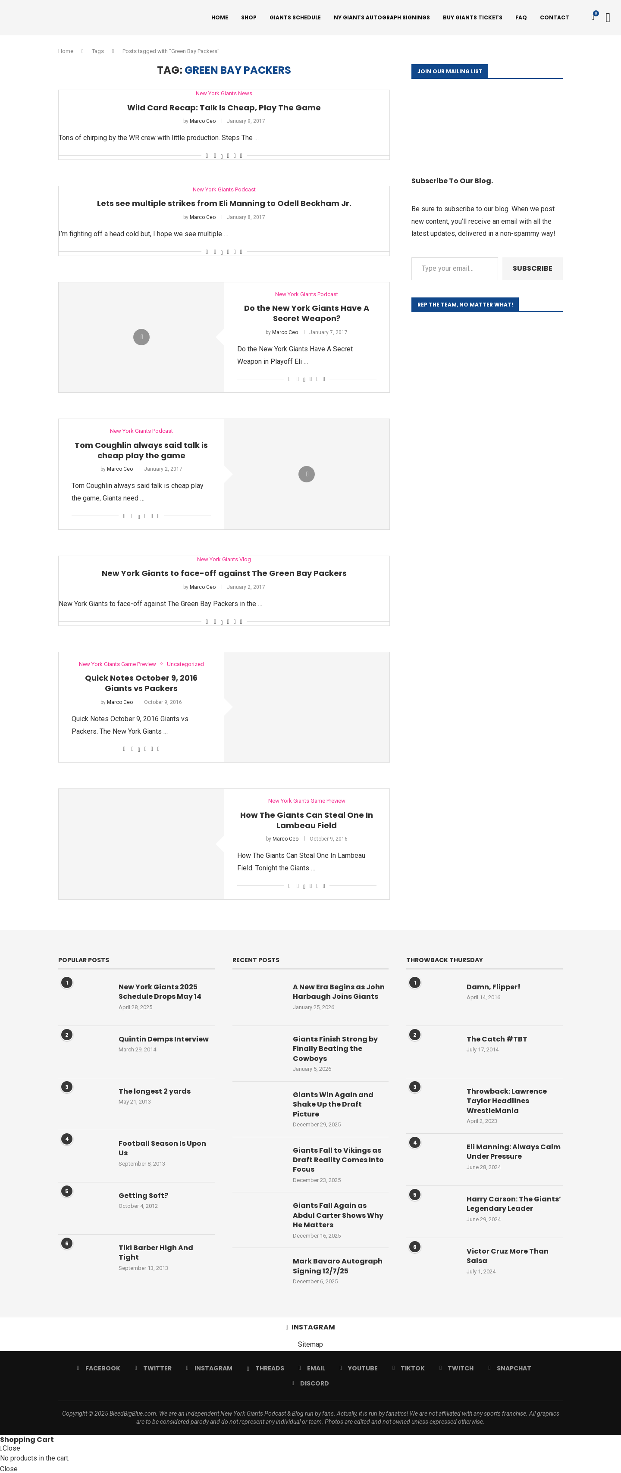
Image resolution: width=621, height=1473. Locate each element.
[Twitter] (153, 1368)
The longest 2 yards (155, 1091)
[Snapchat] (509, 1368)
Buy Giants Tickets (472, 17)
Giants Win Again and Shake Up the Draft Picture (333, 1104)
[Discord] (310, 1383)
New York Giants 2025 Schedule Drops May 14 (160, 991)
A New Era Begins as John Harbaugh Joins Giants (339, 991)
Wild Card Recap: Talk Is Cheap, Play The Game (224, 107)
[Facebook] (98, 1368)
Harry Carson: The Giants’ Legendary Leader (514, 1204)
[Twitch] (456, 1368)
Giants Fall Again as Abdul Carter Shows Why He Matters (338, 1215)
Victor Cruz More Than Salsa (508, 1256)
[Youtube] (359, 1368)
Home (219, 17)
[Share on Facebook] (215, 155)
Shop (249, 17)
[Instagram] (209, 1368)
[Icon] (141, 337)
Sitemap (310, 1344)
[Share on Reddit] (235, 155)
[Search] (608, 17)
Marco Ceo (203, 121)
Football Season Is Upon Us (162, 1148)
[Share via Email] (241, 155)
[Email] (312, 1368)
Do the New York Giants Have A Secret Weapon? (306, 313)
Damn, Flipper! (494, 987)
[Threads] (265, 1368)
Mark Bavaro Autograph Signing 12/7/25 (338, 1266)
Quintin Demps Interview (164, 1039)
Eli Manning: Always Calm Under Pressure (514, 1151)
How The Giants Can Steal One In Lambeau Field (306, 820)
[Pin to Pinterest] (228, 155)
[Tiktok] (408, 1368)
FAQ (521, 17)
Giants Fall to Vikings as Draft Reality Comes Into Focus (338, 1160)
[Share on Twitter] (221, 155)
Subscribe (532, 268)
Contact (554, 17)
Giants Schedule (295, 17)
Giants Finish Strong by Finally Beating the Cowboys (335, 1049)
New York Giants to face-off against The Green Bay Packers (224, 573)
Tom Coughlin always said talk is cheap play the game (141, 450)
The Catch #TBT (497, 1039)
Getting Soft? (143, 1196)
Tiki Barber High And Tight (156, 1252)
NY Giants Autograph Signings (382, 17)
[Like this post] (207, 155)
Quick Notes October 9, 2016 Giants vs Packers (141, 683)
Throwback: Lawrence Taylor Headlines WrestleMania (507, 1101)
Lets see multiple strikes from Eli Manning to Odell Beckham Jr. (224, 203)
